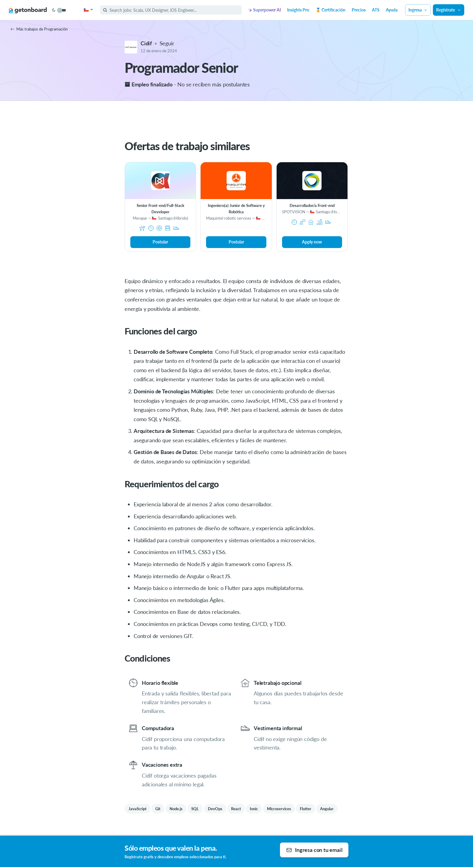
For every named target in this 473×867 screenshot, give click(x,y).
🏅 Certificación (330, 9)
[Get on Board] (28, 10)
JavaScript (138, 808)
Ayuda (392, 9)
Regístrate (448, 9)
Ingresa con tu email (314, 849)
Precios (359, 9)
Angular (327, 808)
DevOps (215, 808)
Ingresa (418, 9)
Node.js (176, 808)
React (236, 808)
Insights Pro (298, 9)
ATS (375, 9)
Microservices (279, 808)
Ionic (254, 808)
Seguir (167, 43)
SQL (195, 808)
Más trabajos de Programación (39, 29)
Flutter (305, 808)
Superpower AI (265, 9)
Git (157, 808)
